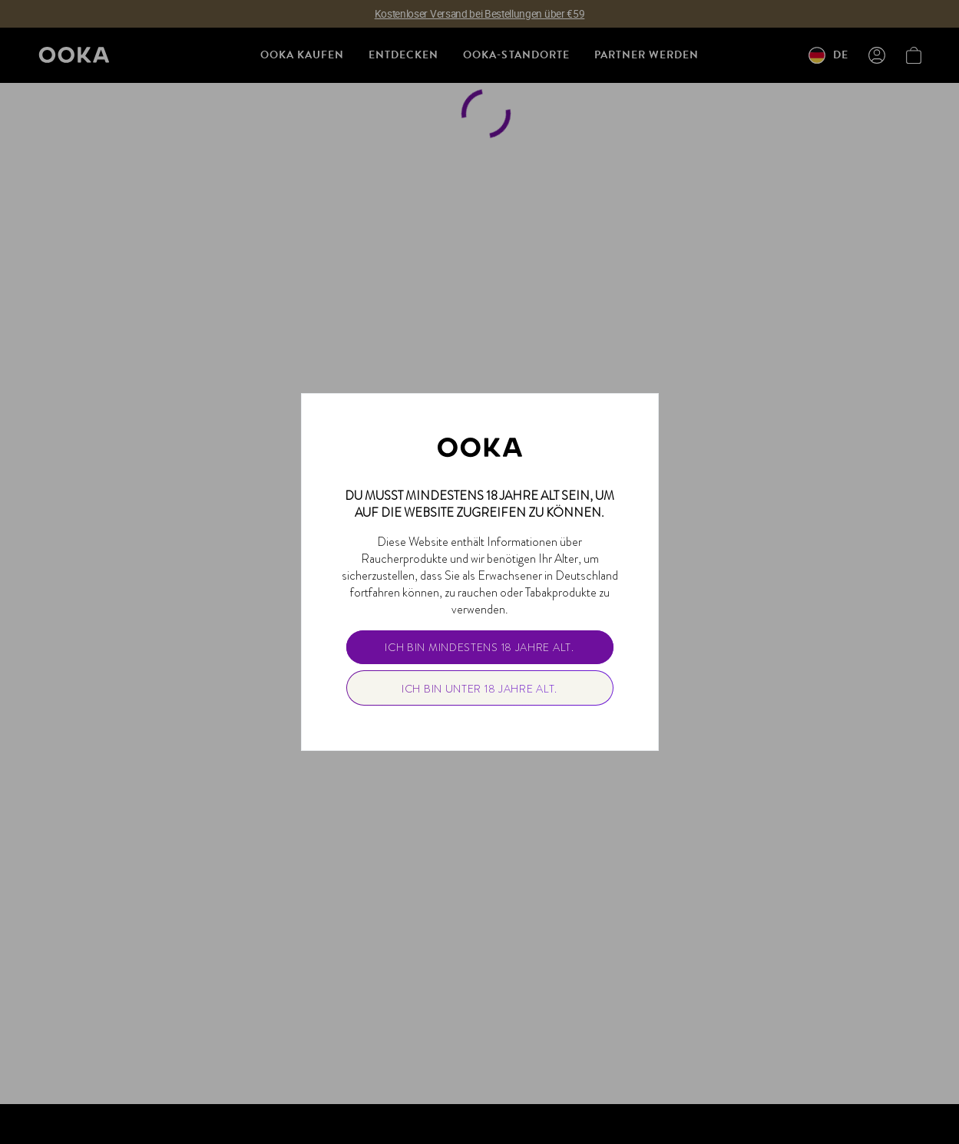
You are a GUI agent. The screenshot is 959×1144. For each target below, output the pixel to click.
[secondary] (479, 688)
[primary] (479, 647)
